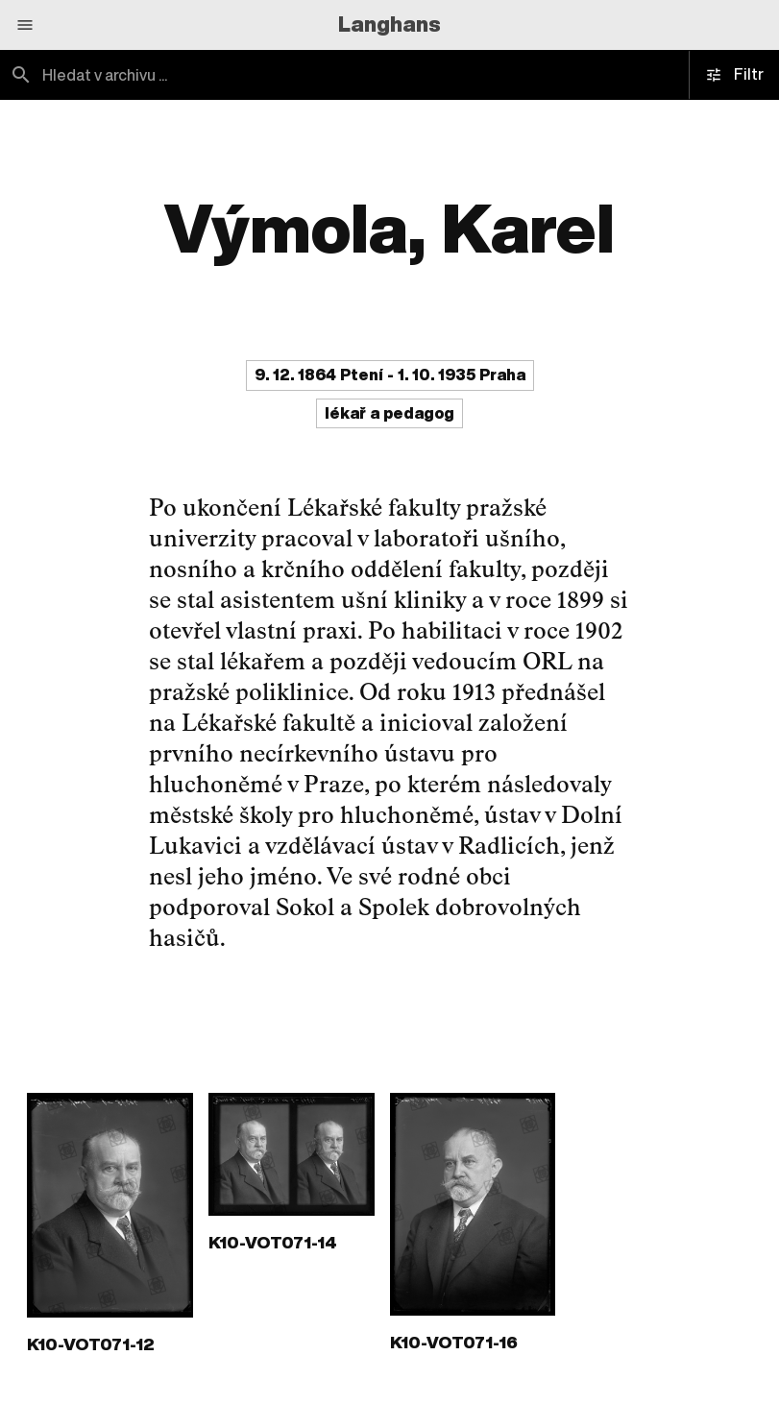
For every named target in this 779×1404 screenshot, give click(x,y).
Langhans (389, 24)
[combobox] (195, 75)
